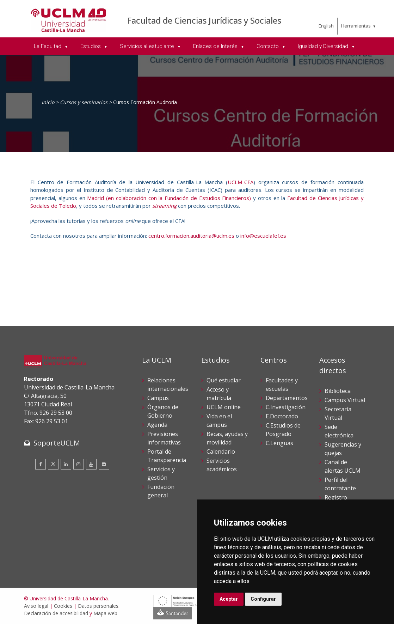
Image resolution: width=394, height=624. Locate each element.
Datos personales (98, 605)
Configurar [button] (263, 599)
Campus (158, 398)
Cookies (63, 605)
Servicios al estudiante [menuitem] (148, 46)
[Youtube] (91, 464)
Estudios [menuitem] (91, 46)
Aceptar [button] (229, 599)
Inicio (48, 102)
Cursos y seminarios (83, 102)
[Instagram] (78, 464)
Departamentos (287, 398)
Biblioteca (338, 391)
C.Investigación (286, 407)
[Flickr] (104, 464)
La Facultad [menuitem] (48, 46)
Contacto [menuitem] (268, 46)
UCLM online (224, 407)
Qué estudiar (224, 380)
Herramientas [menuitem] (356, 26)
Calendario (221, 451)
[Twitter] (53, 464)
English (326, 26)
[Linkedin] (66, 464)
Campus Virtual (345, 400)
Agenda (157, 425)
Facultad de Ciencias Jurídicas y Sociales (204, 20)
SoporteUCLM (56, 443)
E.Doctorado (282, 416)
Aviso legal (36, 605)
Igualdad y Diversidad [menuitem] (324, 46)
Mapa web (105, 613)
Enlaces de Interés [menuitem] (216, 46)
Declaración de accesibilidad (56, 613)
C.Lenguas (279, 443)
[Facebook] (40, 464)
